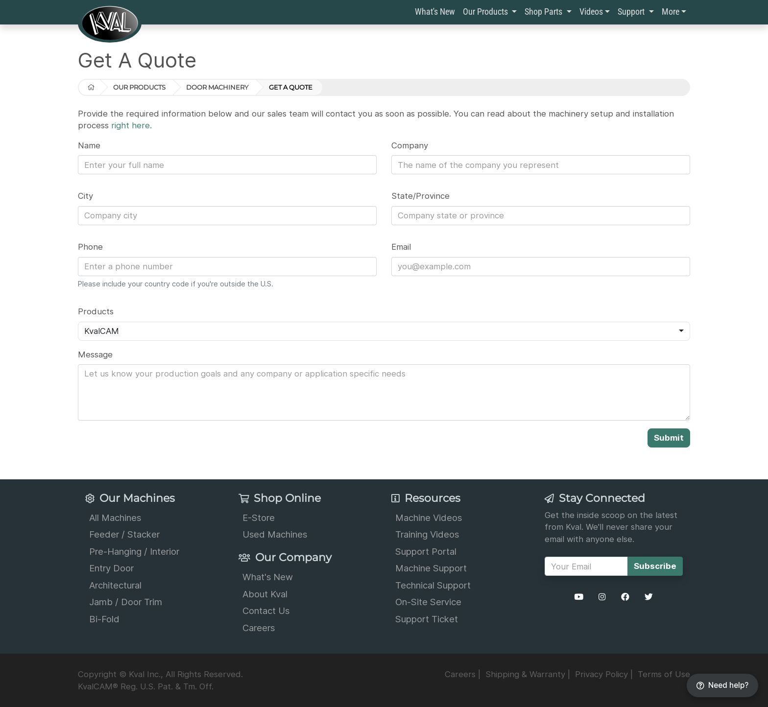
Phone (90, 247)
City (85, 196)
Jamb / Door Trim (125, 601)
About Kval (265, 594)
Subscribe (655, 566)
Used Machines (274, 534)
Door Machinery (217, 87)
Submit (669, 438)
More (670, 12)
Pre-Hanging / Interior (134, 551)
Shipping (525, 674)
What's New (435, 12)
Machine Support (431, 568)
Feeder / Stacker (124, 534)
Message (95, 354)
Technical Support (433, 585)
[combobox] (384, 331)
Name (89, 145)
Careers (258, 627)
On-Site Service (428, 601)
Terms (664, 674)
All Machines (115, 517)
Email (401, 247)
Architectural (115, 585)
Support (632, 12)
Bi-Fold (104, 618)
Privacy (601, 674)
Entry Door (111, 568)
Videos (591, 12)
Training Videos (427, 534)
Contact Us (265, 610)
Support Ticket (426, 618)
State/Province (420, 196)
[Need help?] (722, 686)
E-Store (258, 517)
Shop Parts (544, 12)
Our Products (486, 12)
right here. (131, 125)
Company (409, 145)
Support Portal (425, 551)
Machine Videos (428, 517)
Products (96, 311)
